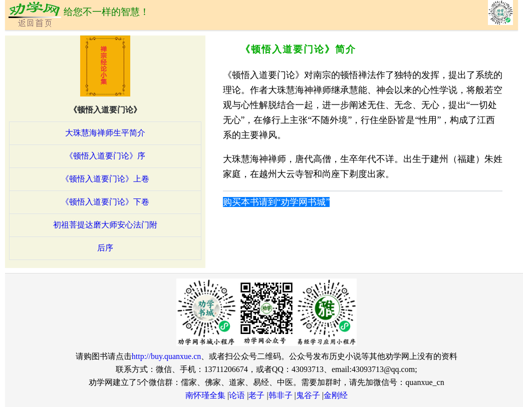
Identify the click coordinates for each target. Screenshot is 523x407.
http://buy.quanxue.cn (166, 356)
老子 (256, 395)
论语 (237, 395)
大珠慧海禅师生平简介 (105, 132)
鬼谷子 (308, 395)
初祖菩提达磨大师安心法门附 (105, 224)
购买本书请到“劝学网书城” (276, 202)
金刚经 (336, 395)
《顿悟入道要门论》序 (105, 156)
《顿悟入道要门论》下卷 (105, 202)
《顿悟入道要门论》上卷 (105, 178)
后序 (105, 248)
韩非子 (281, 395)
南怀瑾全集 (205, 395)
